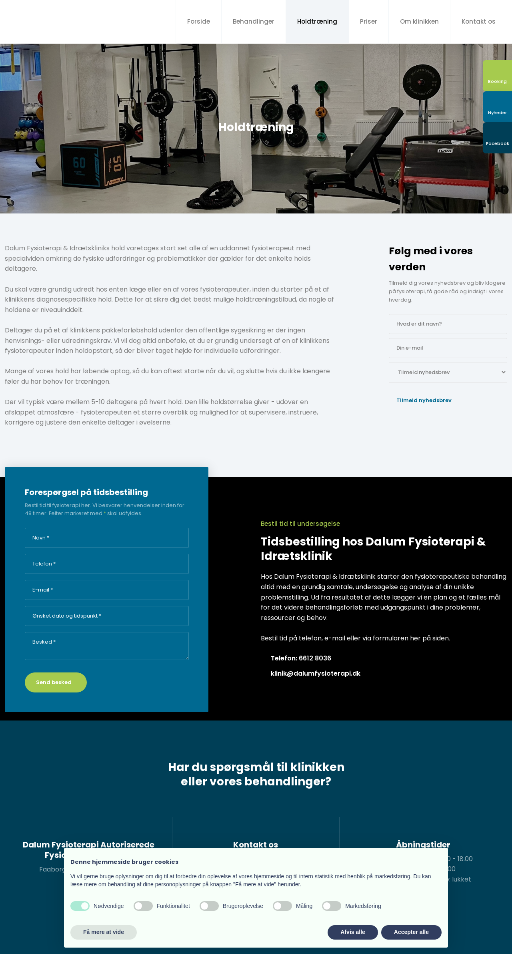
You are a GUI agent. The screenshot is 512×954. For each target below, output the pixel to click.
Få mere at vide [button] (103, 932)
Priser (368, 21)
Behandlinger (253, 21)
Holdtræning (317, 21)
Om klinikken (419, 21)
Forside (198, 21)
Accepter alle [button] (411, 932)
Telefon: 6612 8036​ (301, 658)
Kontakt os (479, 21)
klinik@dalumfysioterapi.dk (315, 673)
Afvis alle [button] (352, 932)
